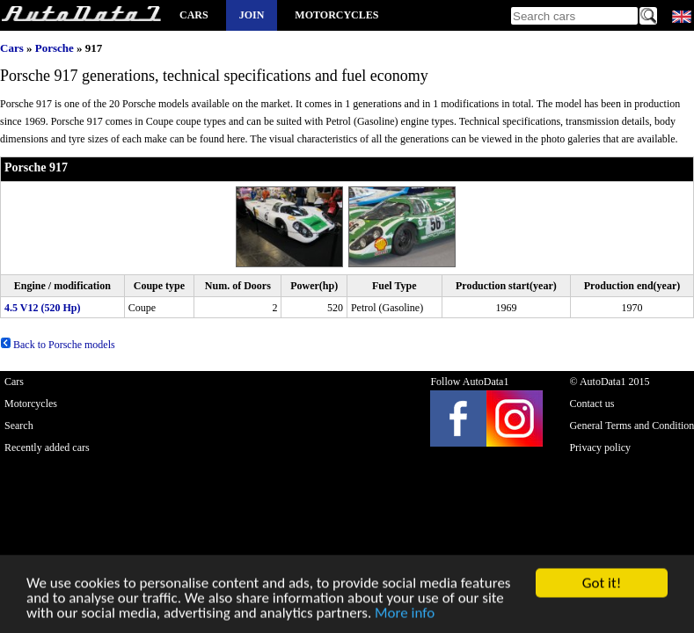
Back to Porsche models (57, 344)
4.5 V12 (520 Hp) (42, 308)
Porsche (54, 48)
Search (18, 425)
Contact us (591, 403)
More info (405, 614)
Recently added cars (47, 447)
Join (252, 15)
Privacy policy (600, 447)
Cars (193, 15)
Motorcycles (336, 15)
